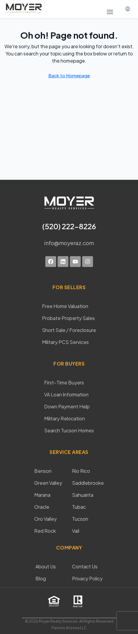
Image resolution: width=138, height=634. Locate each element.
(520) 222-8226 (69, 226)
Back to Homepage (69, 75)
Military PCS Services (65, 342)
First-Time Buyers (64, 382)
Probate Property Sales (68, 318)
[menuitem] (128, 9)
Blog (40, 578)
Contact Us (85, 566)
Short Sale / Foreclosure (69, 330)
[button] (110, 12)
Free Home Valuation (65, 306)
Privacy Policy (87, 578)
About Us (45, 566)
